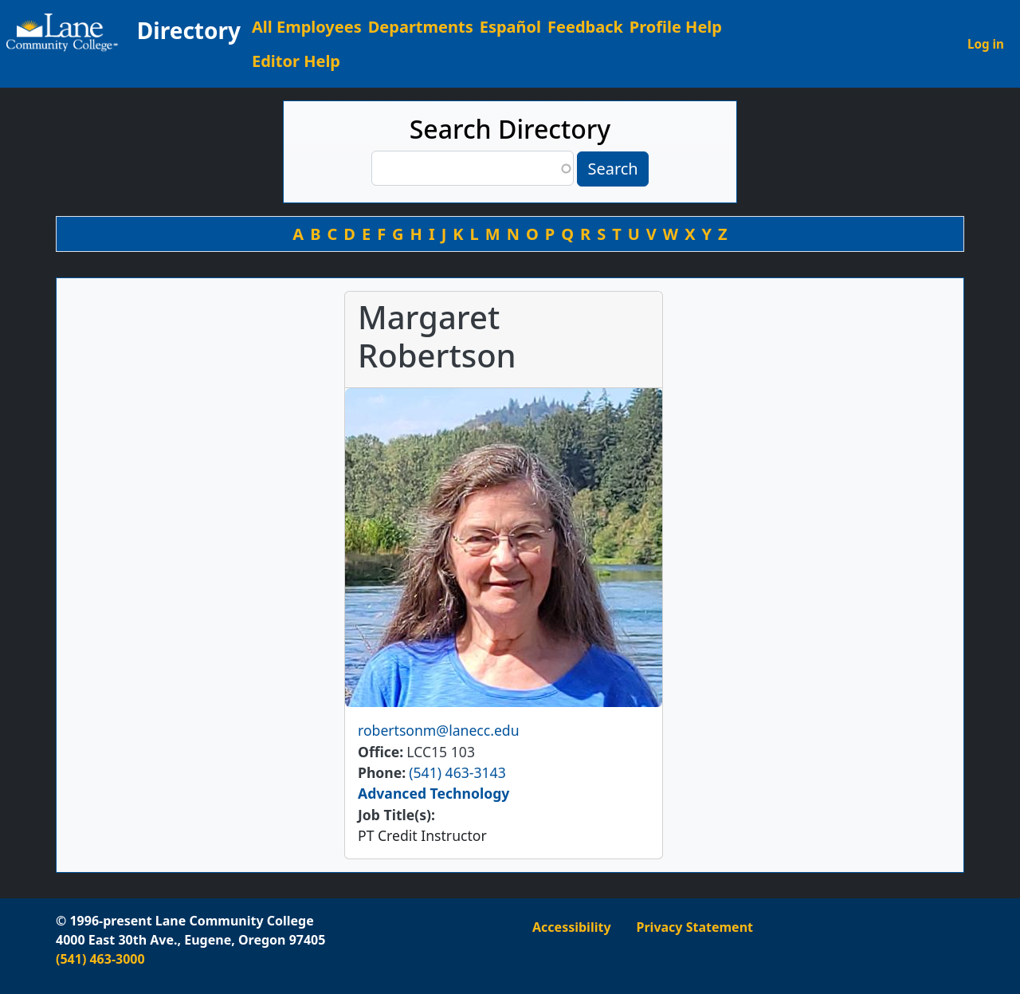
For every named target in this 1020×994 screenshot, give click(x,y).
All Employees (307, 26)
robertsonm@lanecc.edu (439, 730)
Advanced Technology (433, 793)
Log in (985, 44)
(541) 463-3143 (457, 772)
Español (510, 26)
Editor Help (296, 61)
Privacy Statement (695, 927)
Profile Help (676, 26)
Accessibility (571, 927)
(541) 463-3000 (100, 959)
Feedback (585, 26)
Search (612, 168)
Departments (420, 26)
